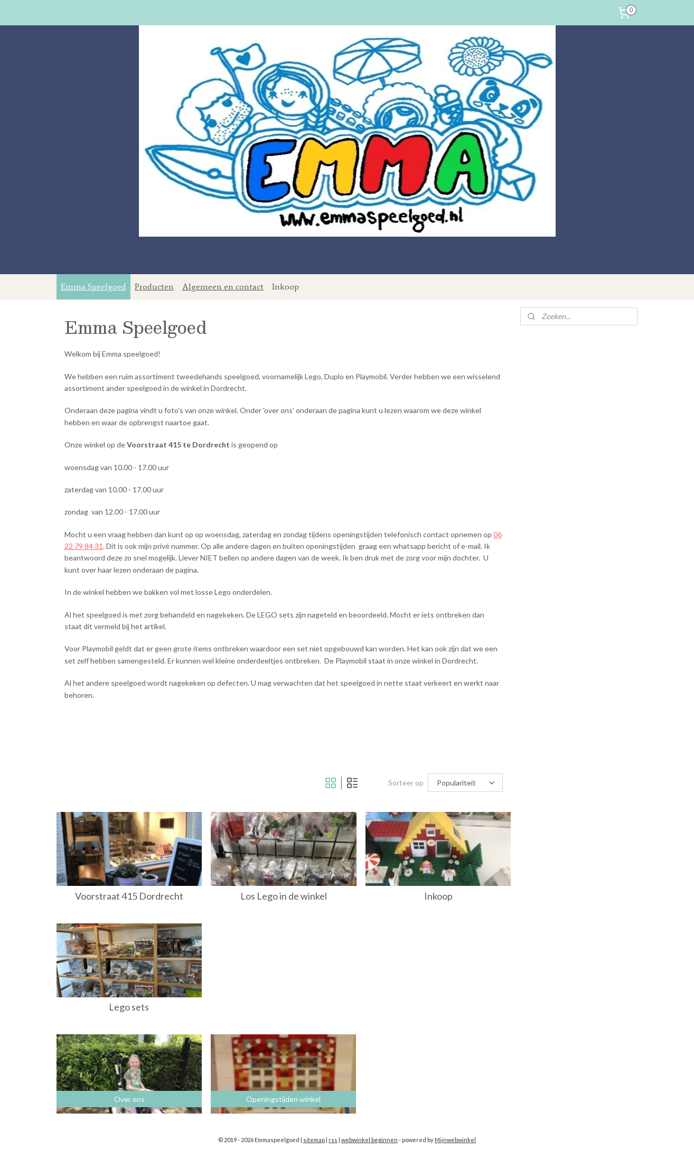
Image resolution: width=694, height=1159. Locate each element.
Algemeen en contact (223, 287)
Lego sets (129, 1007)
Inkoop (285, 287)
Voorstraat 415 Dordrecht (129, 896)
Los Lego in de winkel (283, 896)
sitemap (314, 1139)
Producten (154, 287)
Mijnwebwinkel (455, 1139)
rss (333, 1139)
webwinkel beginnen (369, 1139)
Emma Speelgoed (93, 287)
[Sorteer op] (466, 782)
